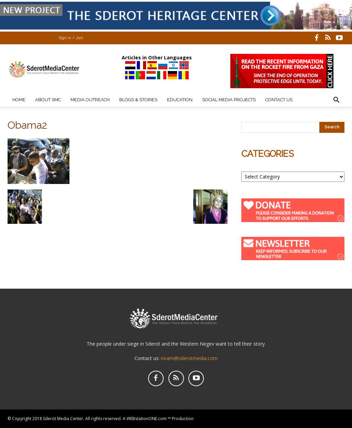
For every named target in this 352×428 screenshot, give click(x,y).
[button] (336, 100)
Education (179, 99)
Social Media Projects (229, 99)
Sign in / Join (70, 38)
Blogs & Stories (138, 99)
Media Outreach (90, 99)
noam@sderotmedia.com (189, 358)
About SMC (48, 99)
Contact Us (279, 99)
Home (18, 99)
